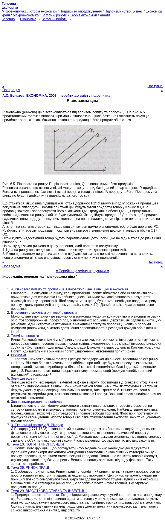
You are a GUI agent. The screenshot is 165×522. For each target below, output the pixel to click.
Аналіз (105, 15)
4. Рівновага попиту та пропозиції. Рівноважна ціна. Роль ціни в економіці (69, 289)
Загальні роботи (54, 15)
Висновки (18, 355)
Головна (8, 19)
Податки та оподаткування (81, 11)
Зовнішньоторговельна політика (36, 402)
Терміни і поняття (25, 336)
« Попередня (11, 88)
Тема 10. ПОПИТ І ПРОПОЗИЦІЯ (37, 444)
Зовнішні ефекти (24, 378)
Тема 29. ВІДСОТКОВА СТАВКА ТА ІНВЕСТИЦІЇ (49, 491)
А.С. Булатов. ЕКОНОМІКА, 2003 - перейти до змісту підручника (56, 95)
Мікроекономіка (14, 11)
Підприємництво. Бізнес (124, 11)
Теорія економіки (83, 15)
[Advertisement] (82, 51)
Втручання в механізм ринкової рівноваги (44, 312)
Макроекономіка (26, 15)
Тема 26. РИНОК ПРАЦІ (30, 467)
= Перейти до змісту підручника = (82, 271)
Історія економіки (43, 11)
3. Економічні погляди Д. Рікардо (37, 425)
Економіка (10, 7)
